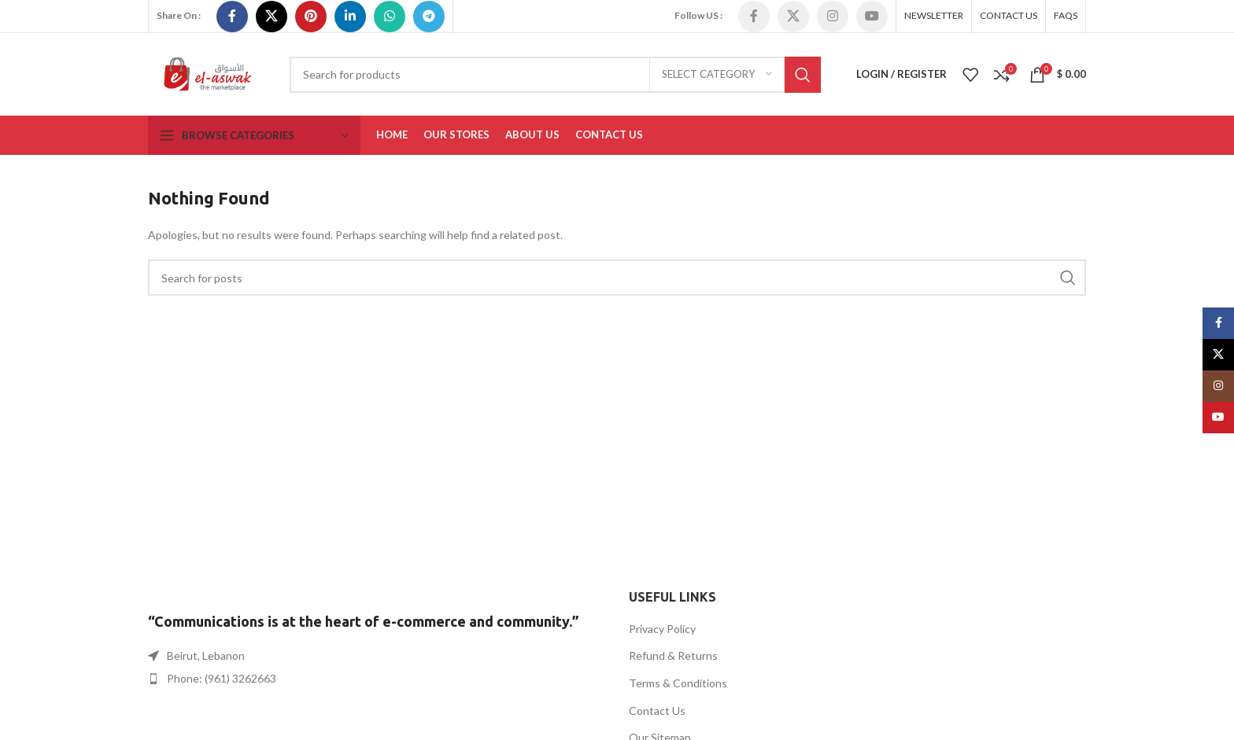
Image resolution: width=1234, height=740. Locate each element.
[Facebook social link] (232, 16)
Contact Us (657, 710)
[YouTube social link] (872, 16)
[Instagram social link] (832, 16)
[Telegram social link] (429, 16)
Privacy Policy (662, 628)
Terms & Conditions (678, 683)
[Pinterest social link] (311, 16)
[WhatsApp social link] (389, 16)
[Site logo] (207, 72)
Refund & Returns (673, 655)
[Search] (555, 75)
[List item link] (376, 678)
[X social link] (271, 16)
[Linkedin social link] (350, 16)
